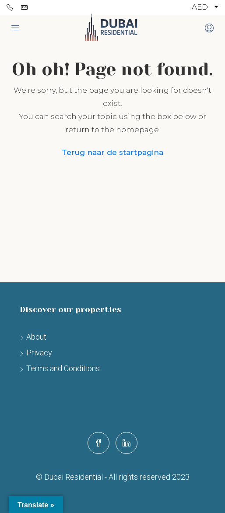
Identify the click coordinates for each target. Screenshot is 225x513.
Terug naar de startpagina (112, 152)
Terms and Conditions (63, 368)
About (36, 336)
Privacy (39, 352)
